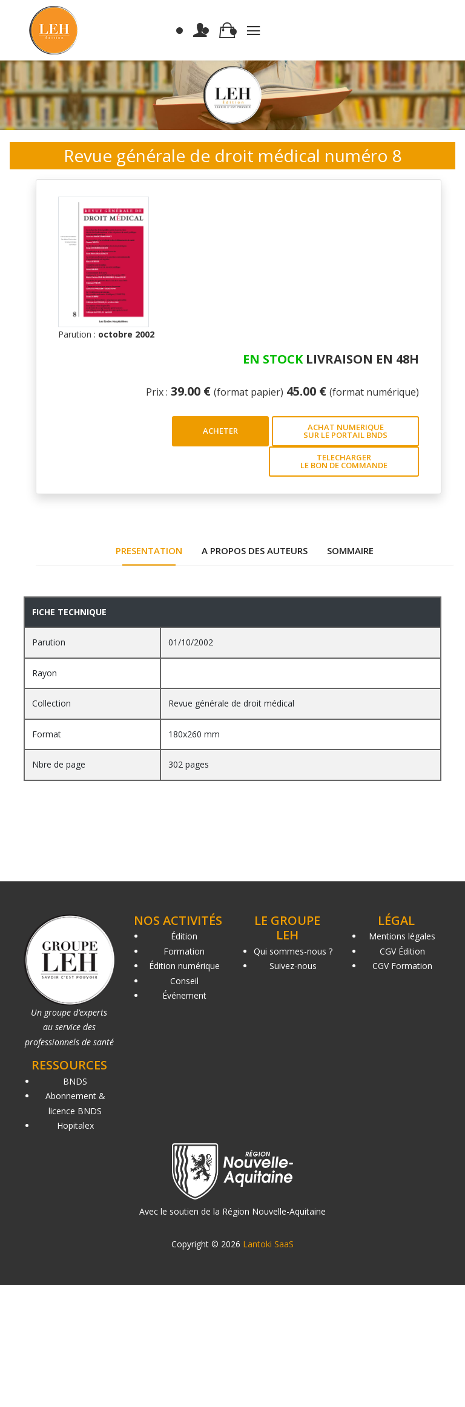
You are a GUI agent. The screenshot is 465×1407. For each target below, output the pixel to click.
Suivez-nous (293, 965)
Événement (184, 995)
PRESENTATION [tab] (149, 550)
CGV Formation (402, 965)
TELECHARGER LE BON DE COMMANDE (344, 461)
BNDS (75, 1081)
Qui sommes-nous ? (293, 951)
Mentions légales (402, 936)
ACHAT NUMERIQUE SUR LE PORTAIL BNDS (345, 431)
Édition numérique (184, 965)
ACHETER (220, 430)
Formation (184, 951)
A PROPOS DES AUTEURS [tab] (255, 550)
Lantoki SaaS (268, 1244)
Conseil (184, 981)
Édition (184, 936)
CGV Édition (402, 951)
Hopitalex (75, 1125)
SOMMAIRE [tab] (350, 550)
